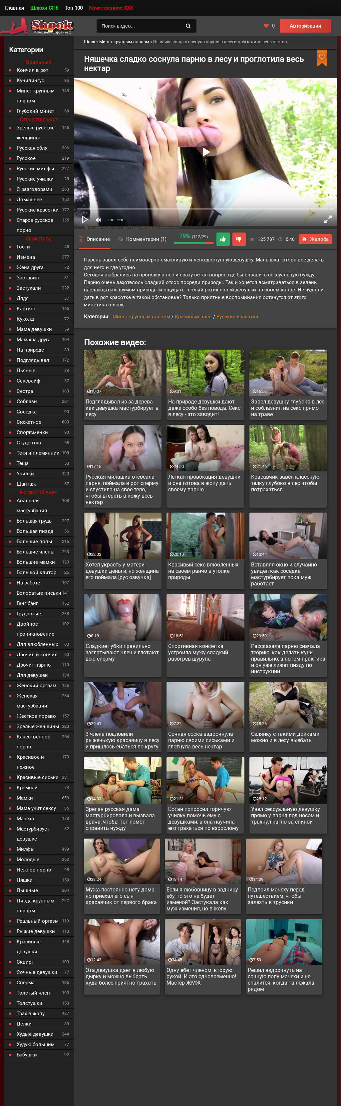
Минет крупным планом (141, 317)
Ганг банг (27, 603)
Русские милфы (35, 169)
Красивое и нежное (30, 762)
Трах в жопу (31, 1014)
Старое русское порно (35, 225)
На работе (28, 583)
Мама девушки (34, 329)
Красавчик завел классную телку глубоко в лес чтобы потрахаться (285, 483)
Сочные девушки (37, 972)
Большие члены (36, 552)
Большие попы (34, 542)
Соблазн (27, 401)
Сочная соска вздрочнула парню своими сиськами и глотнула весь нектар (201, 740)
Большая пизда (35, 531)
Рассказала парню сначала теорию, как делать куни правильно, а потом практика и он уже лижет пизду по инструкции (288, 659)
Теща (23, 463)
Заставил (28, 278)
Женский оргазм (36, 686)
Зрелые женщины (38, 726)
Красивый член (193, 317)
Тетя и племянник (38, 453)
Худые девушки (35, 1034)
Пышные (27, 890)
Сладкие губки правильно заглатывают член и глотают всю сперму (122, 652)
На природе (30, 350)
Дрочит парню (34, 665)
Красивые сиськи (38, 777)
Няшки (25, 880)
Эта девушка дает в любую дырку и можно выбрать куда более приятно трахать (121, 976)
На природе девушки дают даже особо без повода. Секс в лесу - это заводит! (204, 407)
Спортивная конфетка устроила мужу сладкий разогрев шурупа (198, 652)
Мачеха (25, 819)
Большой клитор (36, 572)
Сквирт (25, 962)
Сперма (26, 983)
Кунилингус (30, 80)
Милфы (26, 849)
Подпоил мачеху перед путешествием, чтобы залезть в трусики (276, 895)
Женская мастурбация (32, 701)
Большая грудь (34, 521)
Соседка (27, 412)
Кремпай (27, 788)
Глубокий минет (35, 111)
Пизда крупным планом (35, 906)
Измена (26, 257)
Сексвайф (28, 381)
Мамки (25, 798)
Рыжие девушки (36, 931)
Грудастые (29, 614)
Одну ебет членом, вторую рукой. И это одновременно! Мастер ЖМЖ (201, 976)
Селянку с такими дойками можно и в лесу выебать (285, 737)
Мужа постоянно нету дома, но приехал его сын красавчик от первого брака (121, 895)
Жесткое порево (36, 716)
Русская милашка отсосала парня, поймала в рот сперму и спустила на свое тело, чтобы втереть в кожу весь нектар (122, 489)
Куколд (25, 319)
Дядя (23, 298)
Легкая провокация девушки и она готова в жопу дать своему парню (204, 483)
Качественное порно (33, 742)
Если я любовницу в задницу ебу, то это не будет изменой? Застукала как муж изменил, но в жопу (202, 899)
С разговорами (34, 189)
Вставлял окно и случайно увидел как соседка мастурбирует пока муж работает (284, 574)
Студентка (29, 443)
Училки (25, 474)
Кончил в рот (32, 70)
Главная (14, 8)
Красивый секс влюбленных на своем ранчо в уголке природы (203, 570)
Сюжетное (29, 422)
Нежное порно (34, 870)
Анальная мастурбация (32, 506)
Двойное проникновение (35, 629)
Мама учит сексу (36, 808)
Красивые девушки (29, 947)
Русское (26, 158)
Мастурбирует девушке (33, 834)
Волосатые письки (39, 593)
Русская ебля (32, 148)
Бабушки (27, 1055)
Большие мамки (36, 562)
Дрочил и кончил (37, 655)
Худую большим (36, 1044)
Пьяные (26, 371)
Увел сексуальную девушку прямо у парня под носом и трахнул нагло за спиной (285, 815)
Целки (24, 1024)
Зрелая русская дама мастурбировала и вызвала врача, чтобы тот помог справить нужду (120, 818)
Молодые (28, 860)
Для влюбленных (37, 644)
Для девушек (32, 675)
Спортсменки (32, 432)
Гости (23, 247)
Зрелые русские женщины (36, 133)
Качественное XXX (111, 8)
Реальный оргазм (38, 921)
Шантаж (26, 484)
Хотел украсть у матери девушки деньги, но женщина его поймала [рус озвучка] (122, 570)
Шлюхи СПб (44, 8)
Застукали (29, 288)
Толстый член (33, 993)
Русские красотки (237, 317)
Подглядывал (33, 360)
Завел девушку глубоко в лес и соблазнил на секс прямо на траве (287, 407)
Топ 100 (74, 8)
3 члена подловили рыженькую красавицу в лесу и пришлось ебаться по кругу (123, 740)
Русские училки (35, 179)
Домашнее (29, 200)
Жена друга (30, 267)
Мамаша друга (34, 340)
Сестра (25, 391)
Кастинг (26, 309)
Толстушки (29, 1003)
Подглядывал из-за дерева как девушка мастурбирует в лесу (122, 407)
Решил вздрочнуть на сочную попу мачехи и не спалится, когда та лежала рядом (281, 979)
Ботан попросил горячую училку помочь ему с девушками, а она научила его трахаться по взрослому (203, 818)
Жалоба (315, 239)
